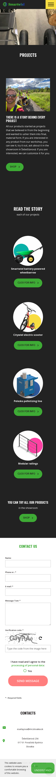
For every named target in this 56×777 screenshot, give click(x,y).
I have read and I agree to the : (28, 665)
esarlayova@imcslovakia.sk (30, 729)
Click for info (26, 282)
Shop (13, 166)
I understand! (42, 768)
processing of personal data (27, 665)
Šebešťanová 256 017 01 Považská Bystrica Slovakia (30, 742)
